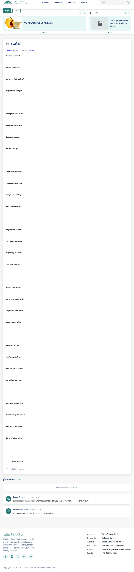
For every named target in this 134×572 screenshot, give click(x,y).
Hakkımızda (71, 2)
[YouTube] (24, 556)
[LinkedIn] (30, 556)
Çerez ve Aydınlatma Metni (113, 546)
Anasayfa (45, 2)
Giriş (16, 11)
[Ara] (128, 2)
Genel (31, 50)
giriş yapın (75, 487)
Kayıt (7, 11)
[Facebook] (5, 556)
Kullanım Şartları (109, 538)
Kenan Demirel (12, 50)
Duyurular (91, 549)
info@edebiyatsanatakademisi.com (116, 549)
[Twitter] (18, 556)
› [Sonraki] (84, 13)
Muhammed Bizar (20, 510)
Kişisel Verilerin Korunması (113, 542)
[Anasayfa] (16, 2)
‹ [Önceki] (80, 13)
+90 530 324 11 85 (109, 553)
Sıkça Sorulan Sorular (111, 534)
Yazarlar (90, 542)
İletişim (84, 2)
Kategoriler (58, 2)
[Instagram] (11, 556)
